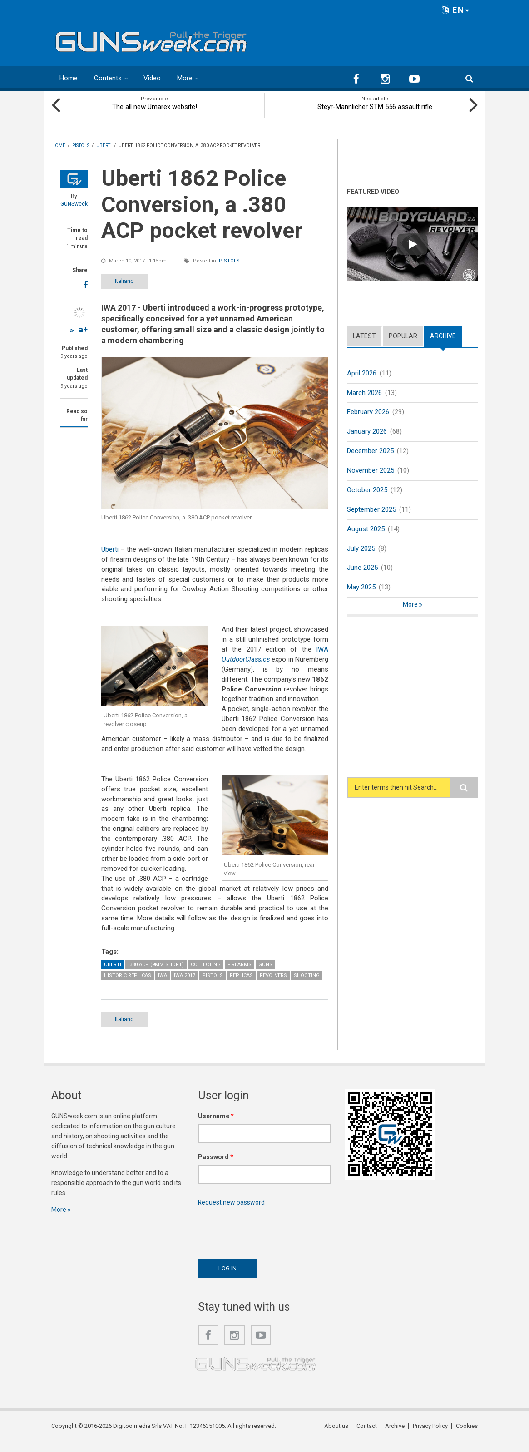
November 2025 (370, 470)
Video (152, 78)
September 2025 (371, 509)
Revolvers (273, 985)
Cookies (467, 1436)
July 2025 (361, 548)
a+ (83, 329)
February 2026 (368, 412)
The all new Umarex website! (154, 107)
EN (456, 10)
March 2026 (364, 393)
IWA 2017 (184, 985)
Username (216, 1126)
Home (68, 78)
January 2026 (367, 431)
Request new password (231, 1212)
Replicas (241, 985)
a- (72, 330)
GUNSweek (74, 204)
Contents (108, 78)
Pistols (229, 261)
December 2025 (370, 451)
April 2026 (361, 373)
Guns (265, 975)
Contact (366, 1436)
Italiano (124, 280)
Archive (443, 336)
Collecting (206, 975)
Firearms (239, 975)
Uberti (110, 549)
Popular (403, 336)
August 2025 (366, 529)
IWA (162, 985)
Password (215, 1166)
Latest (364, 336)
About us (336, 1436)
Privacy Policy (430, 1436)
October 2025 (367, 490)
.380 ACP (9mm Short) (156, 975)
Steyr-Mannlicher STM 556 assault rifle (374, 107)
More (185, 78)
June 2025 (362, 568)
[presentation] (267, 1240)
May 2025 (361, 587)
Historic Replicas (127, 985)
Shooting (307, 985)
